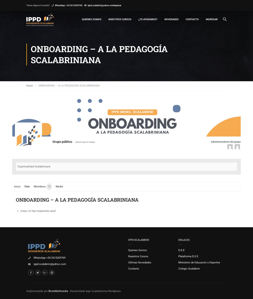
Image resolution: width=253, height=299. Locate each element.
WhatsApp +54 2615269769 (49, 257)
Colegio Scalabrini (189, 268)
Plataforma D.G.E (188, 256)
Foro (27, 186)
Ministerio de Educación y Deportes (199, 262)
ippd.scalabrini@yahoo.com (101, 5)
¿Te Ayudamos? (147, 19)
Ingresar (117, 5)
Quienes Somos (91, 19)
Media (59, 186)
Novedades (171, 19)
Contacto (192, 19)
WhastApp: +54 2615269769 (68, 5)
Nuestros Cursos (119, 19)
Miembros (43, 187)
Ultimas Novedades (139, 262)
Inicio (29, 85)
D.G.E (181, 250)
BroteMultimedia (58, 291)
